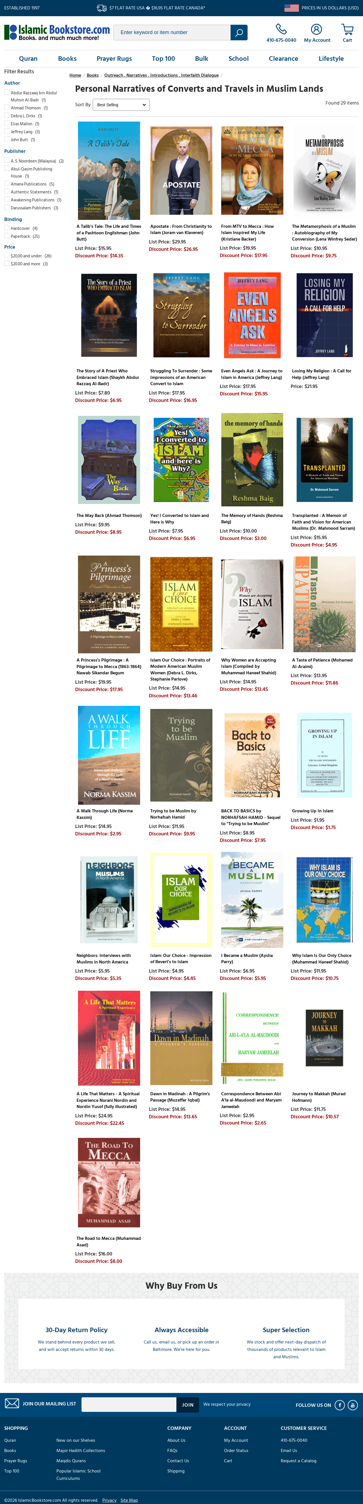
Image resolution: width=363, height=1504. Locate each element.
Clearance (283, 58)
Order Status (236, 1450)
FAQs (172, 1450)
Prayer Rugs (114, 58)
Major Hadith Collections (80, 1450)
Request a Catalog (298, 1461)
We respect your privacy (227, 1404)
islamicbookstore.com (57, 32)
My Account (236, 1440)
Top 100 (163, 58)
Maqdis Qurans (71, 1461)
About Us (176, 1440)
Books (67, 58)
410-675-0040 (294, 1440)
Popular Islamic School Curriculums (78, 1474)
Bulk (201, 58)
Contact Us (178, 1461)
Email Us (289, 1450)
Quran (28, 58)
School (239, 58)
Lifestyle (331, 58)
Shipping (176, 1471)
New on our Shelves (75, 1440)
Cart (228, 1461)
